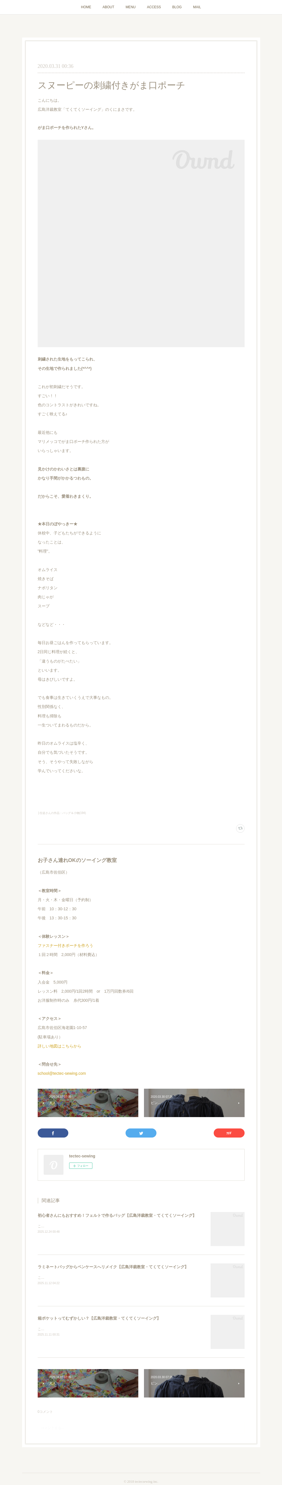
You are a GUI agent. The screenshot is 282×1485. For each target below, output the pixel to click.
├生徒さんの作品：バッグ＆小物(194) (62, 813)
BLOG (177, 7)
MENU (130, 7)
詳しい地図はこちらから (59, 1046)
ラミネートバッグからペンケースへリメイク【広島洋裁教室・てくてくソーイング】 (113, 1267)
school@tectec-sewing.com (62, 1073)
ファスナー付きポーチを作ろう (65, 945)
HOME (86, 7)
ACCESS (154, 7)
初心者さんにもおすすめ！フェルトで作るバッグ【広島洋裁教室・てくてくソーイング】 (117, 1215)
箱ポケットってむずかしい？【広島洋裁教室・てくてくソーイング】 (99, 1318)
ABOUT (108, 7)
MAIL (197, 7)
